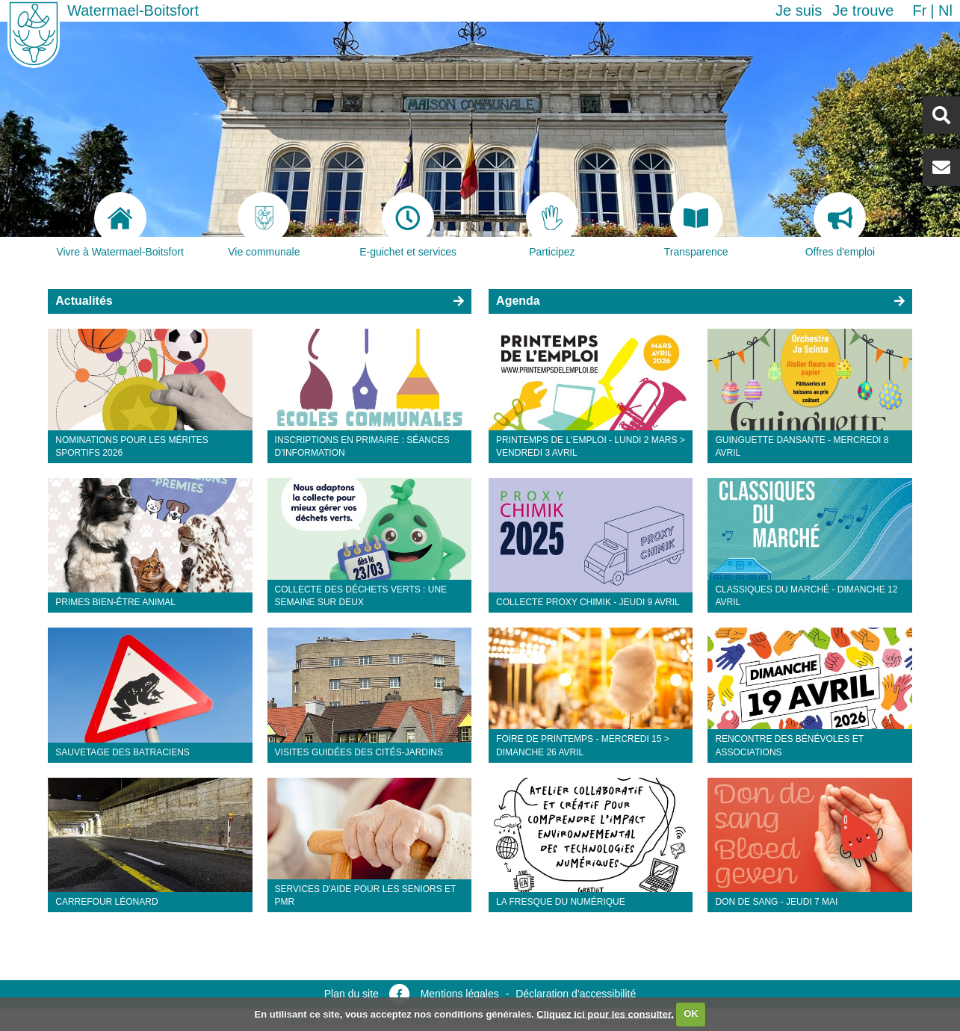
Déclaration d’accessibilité (575, 994)
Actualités (83, 300)
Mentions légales (460, 994)
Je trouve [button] (863, 10)
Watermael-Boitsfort (133, 10)
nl (945, 10)
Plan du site (351, 994)
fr (919, 10)
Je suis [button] (798, 10)
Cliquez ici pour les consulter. (605, 1013)
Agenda (518, 300)
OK (691, 1013)
